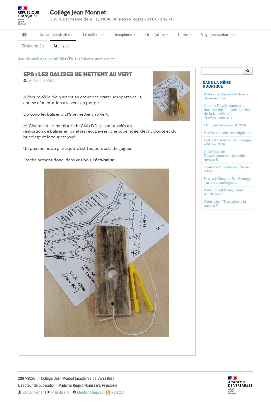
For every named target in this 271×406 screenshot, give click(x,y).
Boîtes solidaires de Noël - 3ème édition (226, 96)
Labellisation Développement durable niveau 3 (224, 155)
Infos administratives (54, 34)
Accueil (23, 59)
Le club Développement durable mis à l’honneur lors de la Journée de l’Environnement (227, 111)
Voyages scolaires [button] (218, 34)
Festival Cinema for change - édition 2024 (228, 142)
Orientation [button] (156, 34)
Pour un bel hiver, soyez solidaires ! (224, 192)
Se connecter (31, 392)
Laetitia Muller (45, 80)
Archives (38, 59)
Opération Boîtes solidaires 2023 (227, 169)
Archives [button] (63, 45)
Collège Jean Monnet (78, 12)
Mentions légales (87, 392)
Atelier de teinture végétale (227, 132)
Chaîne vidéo (33, 45)
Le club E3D (56, 59)
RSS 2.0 (115, 392)
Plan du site (58, 392)
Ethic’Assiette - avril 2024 (225, 125)
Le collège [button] (93, 34)
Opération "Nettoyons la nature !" (225, 203)
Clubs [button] (184, 34)
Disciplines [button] (125, 34)
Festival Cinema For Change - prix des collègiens (227, 180)
